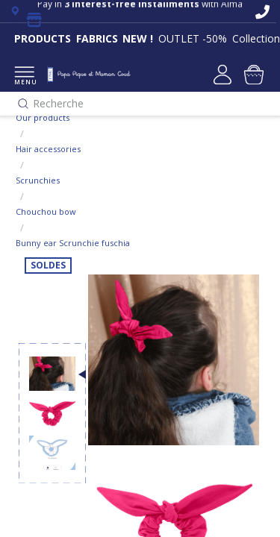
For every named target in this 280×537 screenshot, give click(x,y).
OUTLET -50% (192, 38)
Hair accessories (48, 148)
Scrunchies (38, 180)
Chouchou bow (46, 211)
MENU (24, 76)
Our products (42, 117)
